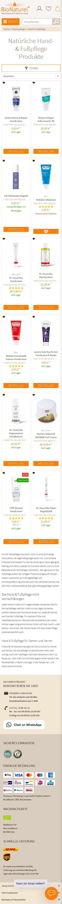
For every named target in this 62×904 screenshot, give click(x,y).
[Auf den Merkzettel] (4, 83)
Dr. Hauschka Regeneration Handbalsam (16, 433)
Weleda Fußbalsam (46, 199)
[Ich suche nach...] (41, 21)
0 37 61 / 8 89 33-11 (17, 707)
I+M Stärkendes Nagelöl (16, 195)
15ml (48, 430)
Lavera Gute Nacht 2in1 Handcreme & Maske (46, 353)
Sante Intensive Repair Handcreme (16, 119)
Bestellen (16, 151)
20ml (19, 274)
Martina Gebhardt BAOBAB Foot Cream (46, 435)
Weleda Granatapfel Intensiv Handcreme (16, 357)
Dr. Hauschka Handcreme (16, 279)
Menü (10, 21)
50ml (13, 274)
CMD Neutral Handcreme (16, 509)
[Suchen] (56, 21)
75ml (46, 196)
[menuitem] (39, 9)
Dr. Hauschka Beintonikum (46, 275)
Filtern (31, 68)
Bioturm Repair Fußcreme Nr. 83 (46, 119)
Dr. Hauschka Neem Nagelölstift (46, 509)
